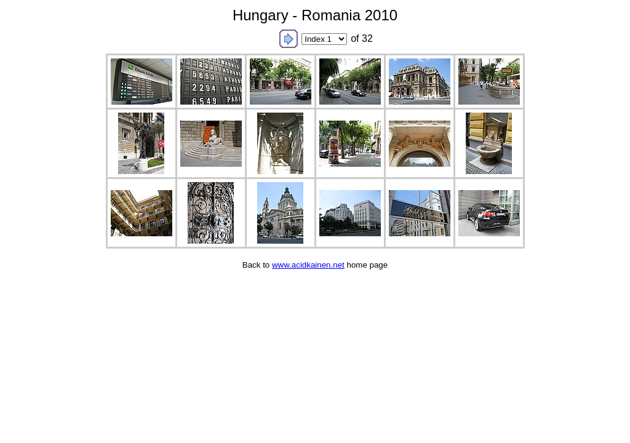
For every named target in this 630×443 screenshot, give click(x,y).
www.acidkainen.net (308, 264)
